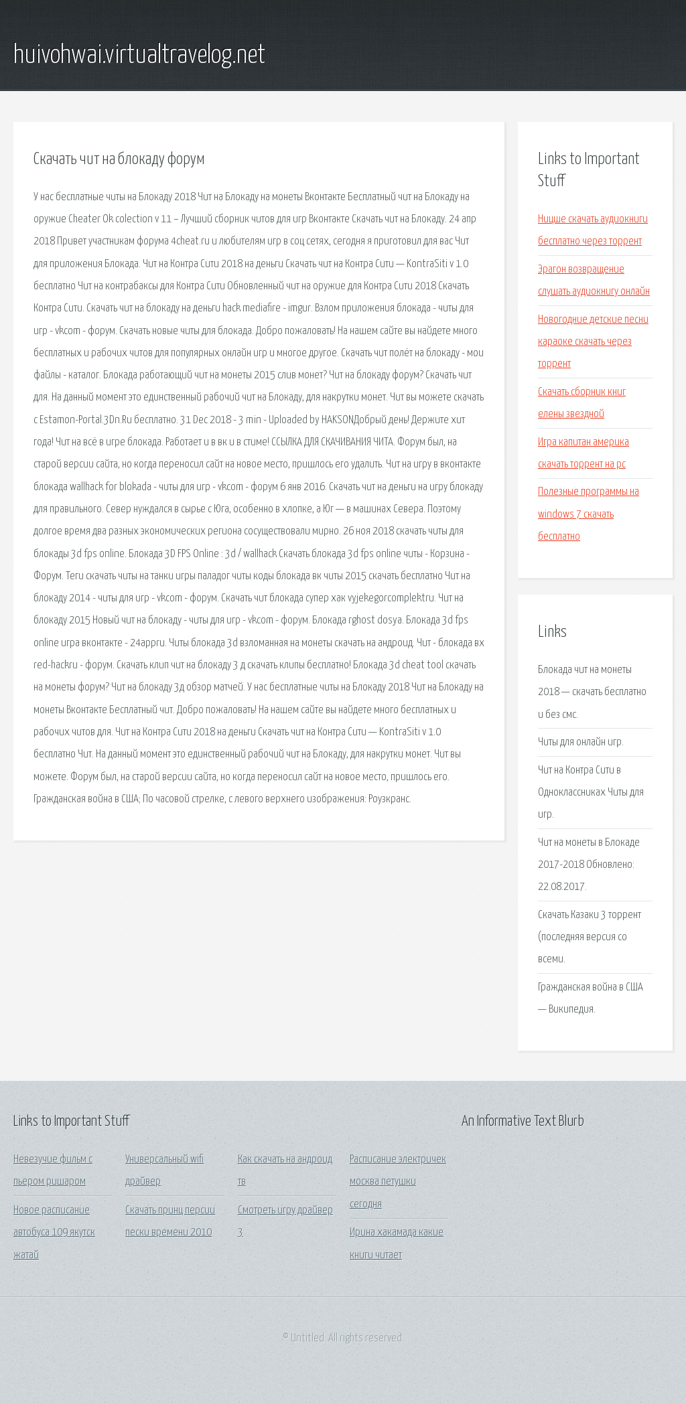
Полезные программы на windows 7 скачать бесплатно (588, 514)
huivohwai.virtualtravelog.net (139, 55)
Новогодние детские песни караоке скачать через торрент (593, 342)
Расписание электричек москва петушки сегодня (398, 1182)
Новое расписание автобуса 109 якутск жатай (54, 1233)
